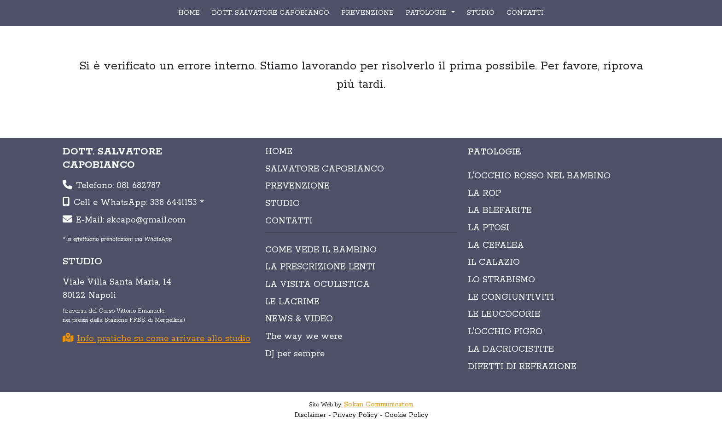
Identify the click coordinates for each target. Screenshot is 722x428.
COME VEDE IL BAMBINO (321, 250)
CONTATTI (525, 13)
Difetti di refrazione (522, 366)
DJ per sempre (295, 354)
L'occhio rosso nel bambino (539, 176)
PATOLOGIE (427, 13)
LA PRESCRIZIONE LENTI (320, 267)
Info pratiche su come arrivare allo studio (156, 338)
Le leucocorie (504, 314)
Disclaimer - (312, 415)
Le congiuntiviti (511, 297)
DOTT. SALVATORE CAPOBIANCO (270, 13)
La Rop (484, 193)
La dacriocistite (511, 349)
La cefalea (496, 245)
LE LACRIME (292, 302)
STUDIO (481, 13)
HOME (189, 13)
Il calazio (494, 262)
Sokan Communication (378, 404)
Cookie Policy (406, 415)
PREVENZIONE (367, 13)
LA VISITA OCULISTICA (317, 284)
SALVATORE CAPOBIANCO (324, 169)
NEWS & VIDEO (299, 319)
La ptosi (488, 228)
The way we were (303, 336)
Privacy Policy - (358, 415)
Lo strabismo (501, 279)
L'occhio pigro (505, 331)
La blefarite (500, 210)
